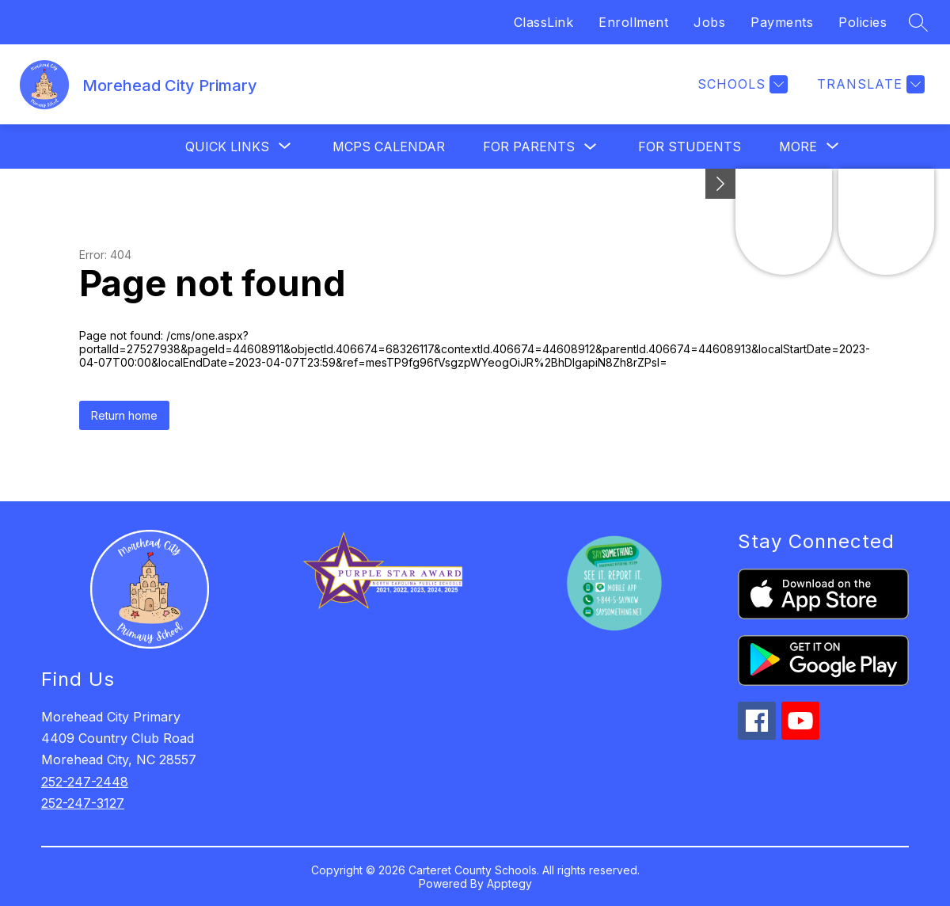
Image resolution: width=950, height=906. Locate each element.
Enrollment (633, 22)
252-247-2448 (84, 782)
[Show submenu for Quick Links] (227, 146)
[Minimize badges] (720, 184)
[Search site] (918, 22)
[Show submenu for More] (798, 146)
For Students (689, 146)
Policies (862, 22)
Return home (124, 415)
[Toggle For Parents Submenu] (590, 147)
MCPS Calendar (388, 146)
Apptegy (509, 883)
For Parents (529, 146)
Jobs (709, 22)
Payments (781, 22)
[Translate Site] (869, 84)
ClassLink (544, 22)
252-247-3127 (82, 803)
